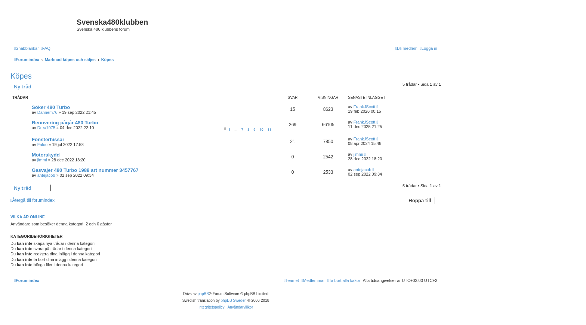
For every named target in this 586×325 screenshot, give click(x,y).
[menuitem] (45, 48)
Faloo (42, 144)
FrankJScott (365, 106)
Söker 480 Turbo (51, 107)
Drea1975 (46, 127)
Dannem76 (47, 112)
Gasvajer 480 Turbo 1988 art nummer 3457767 (85, 170)
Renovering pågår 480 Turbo (65, 122)
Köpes (21, 76)
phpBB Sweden (234, 300)
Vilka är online (27, 217)
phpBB (203, 294)
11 (269, 129)
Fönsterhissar (48, 139)
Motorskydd (46, 155)
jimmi (42, 160)
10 (261, 129)
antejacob (46, 175)
